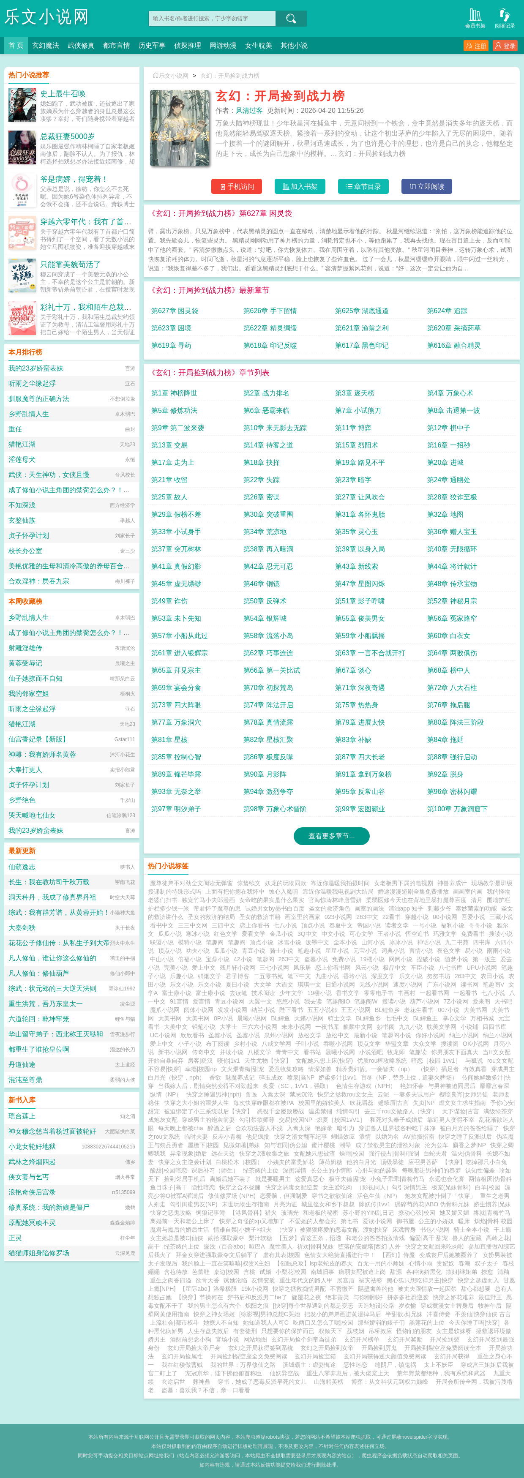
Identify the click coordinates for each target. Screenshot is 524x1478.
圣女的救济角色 (329, 908)
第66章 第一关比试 (271, 670)
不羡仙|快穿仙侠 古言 (483, 1314)
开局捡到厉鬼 (380, 1347)
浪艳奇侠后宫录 (32, 1192)
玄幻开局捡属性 (183, 1356)
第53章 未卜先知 (176, 618)
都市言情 (116, 45)
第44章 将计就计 (452, 566)
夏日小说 (237, 984)
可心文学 (361, 933)
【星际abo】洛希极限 (208, 1288)
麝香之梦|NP (469, 1145)
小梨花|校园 (291, 1271)
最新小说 (365, 1035)
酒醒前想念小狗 (190, 1339)
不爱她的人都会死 (312, 1221)
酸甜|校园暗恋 (168, 1170)
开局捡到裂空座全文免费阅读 (250, 1356)
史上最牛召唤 (63, 94)
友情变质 (263, 1280)
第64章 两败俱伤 (452, 653)
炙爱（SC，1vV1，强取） (297, 1086)
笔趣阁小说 (396, 1035)
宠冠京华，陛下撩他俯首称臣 (223, 1373)
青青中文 (287, 1052)
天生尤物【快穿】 (268, 1060)
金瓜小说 (281, 933)
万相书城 (482, 1018)
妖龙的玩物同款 (285, 883)
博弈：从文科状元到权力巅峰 (389, 1381)
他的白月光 (361, 1162)
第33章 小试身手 (176, 531)
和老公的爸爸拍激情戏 (375, 1238)
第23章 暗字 (353, 479)
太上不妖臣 (438, 1364)
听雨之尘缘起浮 (32, 383)
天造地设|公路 (376, 1305)
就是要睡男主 (273, 1178)
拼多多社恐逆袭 (407, 1297)
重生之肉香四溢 (170, 1280)
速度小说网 (408, 984)
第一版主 (484, 959)
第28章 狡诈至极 (452, 497)
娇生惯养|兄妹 (492, 1204)
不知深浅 (21, 505)
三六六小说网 (259, 1026)
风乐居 (302, 967)
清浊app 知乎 (405, 908)
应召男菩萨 (423, 1162)
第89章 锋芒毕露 (176, 774)
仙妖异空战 (284, 1373)
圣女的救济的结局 (211, 917)
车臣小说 (422, 967)
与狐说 (474, 1060)
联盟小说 (162, 942)
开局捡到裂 (446, 1339)
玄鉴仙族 (21, 520)
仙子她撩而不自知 (35, 678)
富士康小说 (176, 993)
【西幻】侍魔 (397, 1255)
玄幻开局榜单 (363, 1339)
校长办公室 (25, 550)
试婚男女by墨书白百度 (275, 908)
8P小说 (223, 1018)
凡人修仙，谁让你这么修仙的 (52, 958)
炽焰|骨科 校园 (493, 1221)
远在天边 (223, 1153)
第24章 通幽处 (448, 479)
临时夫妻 (196, 1136)
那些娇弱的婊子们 (381, 1322)
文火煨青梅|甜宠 (242, 1069)
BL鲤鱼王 (425, 1018)
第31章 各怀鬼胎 (360, 514)
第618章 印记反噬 (270, 345)
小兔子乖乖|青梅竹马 (397, 1178)
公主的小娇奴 (436, 1221)
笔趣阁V (493, 984)
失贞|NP (423, 1102)
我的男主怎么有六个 (214, 1305)
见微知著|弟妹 (241, 1145)
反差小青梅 (227, 1136)
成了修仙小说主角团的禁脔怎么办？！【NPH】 (79, 490)
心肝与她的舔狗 (377, 1170)
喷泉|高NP (300, 1077)
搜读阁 (449, 1043)
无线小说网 (374, 984)
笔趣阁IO (338, 1001)
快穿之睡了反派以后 (465, 1136)
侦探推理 (187, 45)
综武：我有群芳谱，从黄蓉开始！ (59, 912)
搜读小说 (501, 933)
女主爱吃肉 (337, 1187)
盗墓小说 (316, 959)
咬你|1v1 (228, 1060)
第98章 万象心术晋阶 (275, 809)
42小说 (243, 959)
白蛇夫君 (435, 1153)
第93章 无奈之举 (176, 791)
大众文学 (425, 1043)
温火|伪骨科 (467, 1153)
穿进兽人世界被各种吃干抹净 (397, 1128)
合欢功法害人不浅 (259, 1128)
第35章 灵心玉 (356, 531)
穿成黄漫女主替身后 (447, 1305)
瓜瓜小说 (170, 933)
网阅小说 (400, 959)
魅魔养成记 (240, 1077)
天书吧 (503, 1001)
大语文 (284, 984)
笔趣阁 (215, 942)
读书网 (469, 984)
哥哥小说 (480, 925)
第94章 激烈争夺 (268, 791)
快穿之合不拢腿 (240, 1187)
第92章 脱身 (445, 774)
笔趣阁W (365, 1001)
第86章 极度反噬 (268, 757)
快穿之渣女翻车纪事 (300, 1136)
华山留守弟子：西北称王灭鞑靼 (55, 1034)
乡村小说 (245, 1043)
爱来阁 (481, 1001)
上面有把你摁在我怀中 (235, 891)
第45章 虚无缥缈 (176, 583)
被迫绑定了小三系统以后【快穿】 (208, 1111)
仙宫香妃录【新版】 (38, 739)
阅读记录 (505, 17)
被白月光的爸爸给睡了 (469, 1128)
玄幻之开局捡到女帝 (328, 1347)
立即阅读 (427, 186)
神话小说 (429, 942)
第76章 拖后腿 (448, 705)
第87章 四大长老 (360, 757)
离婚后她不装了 (230, 1178)
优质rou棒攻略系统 (382, 1060)
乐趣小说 (182, 976)
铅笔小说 (204, 1026)
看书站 (312, 1052)
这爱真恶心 (310, 1178)
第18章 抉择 (261, 462)
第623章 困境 (171, 328)
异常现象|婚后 (188, 1153)
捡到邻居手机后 (184, 1178)
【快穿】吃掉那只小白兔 (474, 1162)
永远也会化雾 (446, 1178)
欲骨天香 (207, 1280)
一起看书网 (434, 993)
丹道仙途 (21, 1064)
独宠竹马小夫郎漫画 (208, 900)
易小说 (474, 950)
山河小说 (373, 942)
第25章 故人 (169, 497)
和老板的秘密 (320, 1212)
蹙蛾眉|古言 (393, 1102)
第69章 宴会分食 (176, 687)
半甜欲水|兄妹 (404, 1314)
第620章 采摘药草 (454, 328)
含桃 (249, 1271)
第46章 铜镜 (261, 583)
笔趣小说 (309, 950)
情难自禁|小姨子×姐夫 (242, 1229)
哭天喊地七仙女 (32, 815)
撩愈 (487, 1271)
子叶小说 (307, 1043)
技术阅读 (263, 993)
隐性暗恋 (203, 1187)
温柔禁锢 (320, 1111)
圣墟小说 (220, 1035)
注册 (476, 45)
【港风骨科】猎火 (253, 1212)
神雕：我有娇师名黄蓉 (42, 754)
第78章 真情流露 (268, 722)
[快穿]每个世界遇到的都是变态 (313, 1305)
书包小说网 (435, 1229)
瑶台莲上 (21, 1116)
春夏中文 (341, 925)
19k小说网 (255, 1288)
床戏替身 (404, 1229)
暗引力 (346, 1128)
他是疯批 (258, 1136)
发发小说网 (232, 1009)
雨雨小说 (498, 950)
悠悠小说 (288, 1001)
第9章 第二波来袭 (177, 427)
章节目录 (363, 186)
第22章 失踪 (261, 479)
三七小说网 (274, 967)
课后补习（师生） (215, 1170)
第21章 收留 (169, 479)
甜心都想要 (476, 1288)
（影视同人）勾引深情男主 (391, 1187)
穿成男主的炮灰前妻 (208, 1119)
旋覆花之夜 (306, 1297)
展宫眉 (346, 1280)
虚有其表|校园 (281, 1255)
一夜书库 (327, 1026)
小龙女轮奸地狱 (32, 1146)
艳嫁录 (324, 1128)
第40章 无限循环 (452, 549)
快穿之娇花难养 (453, 1297)
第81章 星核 (169, 739)
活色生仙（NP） (379, 1195)
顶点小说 (313, 925)
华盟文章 (397, 1043)
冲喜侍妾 (438, 1314)
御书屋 (405, 1221)
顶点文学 (369, 1043)
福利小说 (452, 925)
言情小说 (421, 950)
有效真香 (475, 1069)
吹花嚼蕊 (362, 1102)
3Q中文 (307, 933)
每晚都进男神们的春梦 (431, 1170)
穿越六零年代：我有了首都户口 (93, 222)
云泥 (383, 1094)
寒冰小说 (198, 933)
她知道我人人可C (266, 1322)
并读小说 (231, 1052)
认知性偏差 (480, 1170)
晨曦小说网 (252, 1018)
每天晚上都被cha (180, 1128)
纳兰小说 (263, 1009)
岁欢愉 (407, 1305)
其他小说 (294, 45)
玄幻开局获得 (453, 1356)
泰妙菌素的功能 (476, 908)
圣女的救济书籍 (260, 917)
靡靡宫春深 (494, 1086)
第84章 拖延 (445, 739)
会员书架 (475, 17)
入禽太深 (273, 1094)
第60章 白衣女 (448, 635)
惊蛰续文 (249, 883)
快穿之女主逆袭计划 (184, 1162)
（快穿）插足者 (438, 1069)
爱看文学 (253, 933)
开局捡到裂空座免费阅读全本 (444, 1347)
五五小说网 (356, 1009)
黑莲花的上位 (427, 1322)
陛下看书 (291, 1009)
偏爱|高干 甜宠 (428, 1238)
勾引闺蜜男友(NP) (194, 1204)
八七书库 (450, 967)
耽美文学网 (441, 1026)
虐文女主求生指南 (462, 1102)
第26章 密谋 (261, 497)
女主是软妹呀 (454, 1331)
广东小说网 (441, 984)
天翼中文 (260, 1001)
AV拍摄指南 (418, 1136)
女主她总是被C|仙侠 (176, 1238)
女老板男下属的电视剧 (403, 883)
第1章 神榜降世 (174, 393)
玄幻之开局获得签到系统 (262, 1347)
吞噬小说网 (338, 1043)
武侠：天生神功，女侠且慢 (49, 474)
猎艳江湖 (21, 444)
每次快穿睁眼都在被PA (263, 1102)
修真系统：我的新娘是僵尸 (49, 1207)
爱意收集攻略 (286, 1069)
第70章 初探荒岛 (268, 687)
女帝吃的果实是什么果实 (271, 900)
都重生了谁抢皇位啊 (38, 1049)
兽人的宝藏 (467, 1238)
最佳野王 (490, 1297)
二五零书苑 (268, 976)
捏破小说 (428, 959)
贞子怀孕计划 (28, 535)
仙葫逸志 (21, 866)
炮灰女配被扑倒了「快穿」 (440, 1195)
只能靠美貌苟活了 (70, 264)
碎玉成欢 (271, 1077)
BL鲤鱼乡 (387, 1009)
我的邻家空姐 (28, 693)
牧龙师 (396, 1052)
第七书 (349, 1221)
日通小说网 (340, 984)
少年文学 (291, 993)
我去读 (313, 1001)
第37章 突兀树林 (176, 549)
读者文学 (397, 925)
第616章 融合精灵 (454, 345)
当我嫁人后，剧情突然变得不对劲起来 (208, 1086)
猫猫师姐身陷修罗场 (38, 1253)
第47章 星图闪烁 (360, 583)
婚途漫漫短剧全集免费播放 (413, 891)
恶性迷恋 (355, 1364)
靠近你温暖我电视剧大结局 (338, 891)
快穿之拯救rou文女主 (345, 1094)
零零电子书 (378, 993)
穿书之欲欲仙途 (332, 1195)
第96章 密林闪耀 (452, 791)
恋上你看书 (254, 925)
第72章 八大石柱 (452, 687)
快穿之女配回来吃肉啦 (434, 1246)
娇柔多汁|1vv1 (337, 1077)
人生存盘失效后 (208, 1331)
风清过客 (249, 110)
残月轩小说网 (237, 967)
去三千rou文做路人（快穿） (401, 1111)
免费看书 (473, 933)
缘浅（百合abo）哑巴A (234, 1246)
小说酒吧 (371, 1052)
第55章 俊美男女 (360, 618)
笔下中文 (299, 976)
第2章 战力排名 (266, 393)
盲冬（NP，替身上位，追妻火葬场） (409, 1077)
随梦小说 (456, 959)
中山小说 (162, 959)
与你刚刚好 (368, 1297)
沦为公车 (436, 1145)
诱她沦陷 (235, 1280)
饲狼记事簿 (210, 1212)
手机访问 (236, 186)
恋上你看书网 (333, 967)
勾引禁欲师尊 (257, 1119)
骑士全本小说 (471, 1229)
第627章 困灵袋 (174, 310)
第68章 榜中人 (448, 670)
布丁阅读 (217, 1043)
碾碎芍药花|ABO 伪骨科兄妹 (432, 1204)
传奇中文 (204, 1052)
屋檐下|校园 (203, 1145)
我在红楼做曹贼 (182, 1364)
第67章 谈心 (353, 670)
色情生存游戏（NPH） (366, 1086)
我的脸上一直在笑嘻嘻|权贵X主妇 (226, 1263)
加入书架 (300, 186)
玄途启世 (173, 1381)
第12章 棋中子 (448, 427)
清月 (477, 900)
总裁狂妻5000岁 (67, 136)
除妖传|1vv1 (374, 1204)
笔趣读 (418, 1052)
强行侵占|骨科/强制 (393, 1153)
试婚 (265, 1271)
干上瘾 (502, 1229)
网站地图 (255, 1339)
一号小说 (425, 925)
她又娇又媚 (454, 1212)
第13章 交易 (169, 445)
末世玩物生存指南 (245, 1204)
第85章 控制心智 (176, 757)
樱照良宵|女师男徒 (463, 1094)
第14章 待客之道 (268, 445)
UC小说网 (163, 1035)
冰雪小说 (289, 942)
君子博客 (237, 976)
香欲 (215, 1077)
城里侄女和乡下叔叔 (328, 1204)
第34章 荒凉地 (265, 531)
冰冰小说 (401, 942)
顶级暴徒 (392, 1162)
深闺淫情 (294, 1170)
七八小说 (285, 925)
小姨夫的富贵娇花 (290, 1162)
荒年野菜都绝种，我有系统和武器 (441, 1373)
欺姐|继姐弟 (461, 1271)
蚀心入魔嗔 (283, 891)
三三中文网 (192, 925)
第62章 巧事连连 (268, 653)
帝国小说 (369, 925)
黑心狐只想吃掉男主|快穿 (420, 1280)
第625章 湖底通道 (362, 310)
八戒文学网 (276, 1043)
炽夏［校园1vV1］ (341, 1119)
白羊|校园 (487, 1187)
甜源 (396, 1271)
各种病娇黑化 (424, 1271)
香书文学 (348, 993)
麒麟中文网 (358, 1026)
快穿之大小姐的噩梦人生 (196, 1102)
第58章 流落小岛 (268, 635)
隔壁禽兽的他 (375, 1288)
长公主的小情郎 (331, 1170)
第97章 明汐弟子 (176, 809)
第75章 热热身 (356, 705)
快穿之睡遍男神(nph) (213, 1094)
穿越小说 (416, 917)
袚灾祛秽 (370, 1280)
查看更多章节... (331, 836)
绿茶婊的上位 (260, 1170)
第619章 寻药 (171, 345)
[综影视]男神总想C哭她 (269, 1314)
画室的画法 (369, 908)
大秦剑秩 (21, 927)
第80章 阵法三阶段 (455, 722)
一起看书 (465, 993)
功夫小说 (198, 950)
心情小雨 (420, 1263)
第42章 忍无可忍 (268, 566)
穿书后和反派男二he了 (257, 1297)
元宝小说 (365, 950)
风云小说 (367, 967)
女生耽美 (258, 45)
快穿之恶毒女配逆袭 (291, 1187)
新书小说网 (173, 1052)
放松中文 (337, 1035)
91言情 (179, 1001)
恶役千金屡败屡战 (280, 1111)
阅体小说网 (198, 1009)
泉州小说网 (279, 1035)
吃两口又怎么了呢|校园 (323, 1322)
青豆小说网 (229, 1001)
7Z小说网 (456, 1001)
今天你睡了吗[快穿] (474, 1322)
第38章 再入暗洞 (268, 549)
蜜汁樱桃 (323, 1145)
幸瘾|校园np (201, 1069)
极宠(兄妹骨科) (451, 1187)
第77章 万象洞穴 (176, 722)
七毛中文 (397, 1018)
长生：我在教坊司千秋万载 (49, 882)
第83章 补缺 (353, 739)
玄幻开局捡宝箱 (317, 1356)
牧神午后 (490, 1305)
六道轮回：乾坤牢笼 (38, 1019)
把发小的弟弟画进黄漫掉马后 (342, 1314)
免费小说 (344, 959)
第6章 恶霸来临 (266, 410)
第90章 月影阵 (265, 774)
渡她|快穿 (375, 1229)
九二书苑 (457, 942)
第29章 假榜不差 (176, 514)
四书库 (482, 942)
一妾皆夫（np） (392, 1069)
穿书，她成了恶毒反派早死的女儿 (262, 1381)
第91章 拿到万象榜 (363, 774)
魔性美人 (281, 1246)
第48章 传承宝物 (452, 583)
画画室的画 (468, 891)
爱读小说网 (377, 1221)
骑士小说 (281, 950)
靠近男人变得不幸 (451, 1119)
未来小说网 (296, 1026)
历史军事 (152, 45)
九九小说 (411, 1026)
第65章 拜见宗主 (176, 670)
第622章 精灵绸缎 (270, 328)
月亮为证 (285, 1204)
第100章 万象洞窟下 (457, 809)
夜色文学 (449, 950)
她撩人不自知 (221, 1322)
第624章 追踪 (447, 310)
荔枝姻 (355, 1331)
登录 (505, 45)
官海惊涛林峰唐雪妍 (335, 900)
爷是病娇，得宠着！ (74, 179)
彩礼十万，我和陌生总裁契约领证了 (101, 307)
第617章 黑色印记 (362, 345)
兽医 (251, 1094)
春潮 (464, 1263)
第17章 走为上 (172, 462)
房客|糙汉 (200, 1060)
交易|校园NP (295, 1119)
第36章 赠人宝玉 (452, 531)
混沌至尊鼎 (25, 1079)
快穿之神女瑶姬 (214, 1314)
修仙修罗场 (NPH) (232, 1195)
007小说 (448, 1009)
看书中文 (162, 925)
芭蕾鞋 (201, 1271)
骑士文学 (340, 1018)
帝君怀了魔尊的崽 (217, 908)
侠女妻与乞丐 (28, 1177)
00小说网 (445, 917)
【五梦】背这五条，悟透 (308, 1238)
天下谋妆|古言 (460, 1111)
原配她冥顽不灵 (32, 1222)
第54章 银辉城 (265, 618)
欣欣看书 (192, 1035)
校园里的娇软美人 (322, 1102)
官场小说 (227, 1339)
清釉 (503, 1271)
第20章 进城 (445, 462)
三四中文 (223, 925)
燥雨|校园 (352, 1153)
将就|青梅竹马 (491, 1212)
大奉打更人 (25, 769)
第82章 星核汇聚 (268, 739)
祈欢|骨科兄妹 (315, 1246)
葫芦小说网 (424, 1001)
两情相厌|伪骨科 (490, 1178)
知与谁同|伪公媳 (285, 1145)
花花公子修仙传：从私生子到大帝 (59, 942)
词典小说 (393, 950)
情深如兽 (320, 1069)
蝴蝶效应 (343, 1136)
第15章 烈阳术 (356, 445)
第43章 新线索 (356, 566)
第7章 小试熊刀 (358, 410)
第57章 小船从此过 (179, 635)
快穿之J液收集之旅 (264, 1153)
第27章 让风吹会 (360, 497)
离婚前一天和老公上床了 (182, 1221)
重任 (15, 429)
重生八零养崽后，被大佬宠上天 (347, 1373)
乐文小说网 (47, 16)
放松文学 (310, 1035)
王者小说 (389, 933)
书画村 (406, 993)
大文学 (262, 984)
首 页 (16, 45)
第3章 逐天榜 (354, 393)
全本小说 (345, 942)
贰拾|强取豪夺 (226, 1238)
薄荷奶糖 (330, 1162)
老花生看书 (419, 1009)
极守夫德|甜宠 (347, 1178)
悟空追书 (417, 933)
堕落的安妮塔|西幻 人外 (369, 1246)
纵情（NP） (166, 1094)
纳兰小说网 (464, 1035)
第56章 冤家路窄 (452, 618)
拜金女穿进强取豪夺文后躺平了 (217, 1255)
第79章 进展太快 (360, 722)
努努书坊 (438, 976)
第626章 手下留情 (270, 310)
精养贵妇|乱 (351, 1069)
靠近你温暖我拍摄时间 (340, 883)
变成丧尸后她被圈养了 (448, 1255)
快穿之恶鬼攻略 (170, 1212)
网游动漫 (223, 45)
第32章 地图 (445, 514)
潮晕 (345, 1145)
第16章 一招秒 (448, 445)
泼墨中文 (317, 942)
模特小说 (190, 942)
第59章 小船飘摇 (360, 635)
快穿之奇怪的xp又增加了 (252, 1221)
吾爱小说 (473, 917)
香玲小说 (355, 976)
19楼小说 (372, 959)
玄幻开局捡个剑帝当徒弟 (305, 1339)
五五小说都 (322, 1009)
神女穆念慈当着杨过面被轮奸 (52, 1131)
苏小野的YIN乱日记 (368, 1212)
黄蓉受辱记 (25, 663)
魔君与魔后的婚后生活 (179, 1229)
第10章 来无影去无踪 (275, 427)
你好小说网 (430, 1035)
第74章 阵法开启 (268, 705)
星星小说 (337, 950)
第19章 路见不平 (360, 462)
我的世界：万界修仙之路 (243, 1364)
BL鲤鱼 (280, 1018)
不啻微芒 (342, 1288)
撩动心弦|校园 (416, 1212)
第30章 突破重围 (268, 514)
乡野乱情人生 (28, 413)
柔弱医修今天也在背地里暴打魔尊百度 (416, 900)
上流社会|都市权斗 (174, 1322)
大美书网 (475, 1009)
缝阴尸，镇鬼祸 (395, 1364)
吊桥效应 (380, 1331)
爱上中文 (204, 967)
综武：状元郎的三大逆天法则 (52, 988)
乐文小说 (411, 976)
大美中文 (176, 1026)
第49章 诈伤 (169, 601)
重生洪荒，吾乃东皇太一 (45, 1003)
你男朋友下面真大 (454, 1052)
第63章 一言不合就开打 (370, 653)
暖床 (464, 1221)
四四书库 (494, 1026)
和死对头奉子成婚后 (396, 1119)
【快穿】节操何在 (199, 1297)
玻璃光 (290, 1212)
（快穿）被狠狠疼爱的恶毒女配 (317, 1229)
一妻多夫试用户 (414, 1094)
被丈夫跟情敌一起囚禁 (427, 1288)
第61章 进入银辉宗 (179, 653)
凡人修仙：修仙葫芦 (38, 973)
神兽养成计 (452, 883)
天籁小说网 (309, 1018)
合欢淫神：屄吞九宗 (38, 581)
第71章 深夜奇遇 (360, 687)
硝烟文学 (209, 976)
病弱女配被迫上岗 (362, 1271)
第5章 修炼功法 (174, 410)
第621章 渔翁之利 (362, 328)
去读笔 (238, 993)
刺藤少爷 (439, 908)
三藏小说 (501, 917)
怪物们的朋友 (414, 1331)
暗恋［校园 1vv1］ (436, 1060)
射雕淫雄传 (25, 648)
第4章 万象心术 (450, 393)
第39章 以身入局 (360, 549)
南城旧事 (322, 1271)
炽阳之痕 (257, 1305)
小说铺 (469, 1026)
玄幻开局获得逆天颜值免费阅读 (387, 1356)
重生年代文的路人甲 (306, 1280)
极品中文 (395, 967)
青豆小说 (253, 950)
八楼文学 (259, 1052)
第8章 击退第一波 (453, 410)
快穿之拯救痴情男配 (299, 1288)
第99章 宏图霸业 (360, 809)
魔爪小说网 (165, 1009)
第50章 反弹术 (265, 601)
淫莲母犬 (21, 459)
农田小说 (492, 976)
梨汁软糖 (260, 1238)
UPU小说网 (482, 967)
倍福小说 (190, 959)
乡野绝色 (21, 800)
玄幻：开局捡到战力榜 (229, 75)
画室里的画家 (302, 917)
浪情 (365, 1136)
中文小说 (333, 933)
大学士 (228, 1026)
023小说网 (338, 917)
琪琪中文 (309, 984)
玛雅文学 (445, 933)
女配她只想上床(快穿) (324, 1060)
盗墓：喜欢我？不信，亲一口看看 (205, 1390)
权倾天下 (330, 1331)
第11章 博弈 (353, 427)
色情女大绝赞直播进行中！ (339, 1255)
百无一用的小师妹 (380, 1263)
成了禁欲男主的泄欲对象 (387, 1145)
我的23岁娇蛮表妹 (35, 368)
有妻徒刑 (245, 1331)
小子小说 (190, 1043)
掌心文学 (454, 1018)
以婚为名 (387, 1136)
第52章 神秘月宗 (452, 601)
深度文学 (383, 976)
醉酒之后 (219, 1128)
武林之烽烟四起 (32, 1161)
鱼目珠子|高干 (168, 1187)
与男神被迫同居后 (451, 1086)
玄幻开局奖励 (406, 1339)
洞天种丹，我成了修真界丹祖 (52, 897)
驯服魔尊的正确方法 (38, 398)
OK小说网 (476, 1043)
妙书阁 (386, 1026)
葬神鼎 (201, 1381)
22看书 (391, 917)
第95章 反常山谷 (360, 791)
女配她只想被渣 (314, 1153)
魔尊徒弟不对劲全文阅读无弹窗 (191, 883)
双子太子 (486, 1263)
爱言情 (201, 1001)
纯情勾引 (348, 1111)
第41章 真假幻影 (176, 566)
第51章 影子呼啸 (360, 601)
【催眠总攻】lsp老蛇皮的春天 (313, 1263)
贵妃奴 (445, 1263)
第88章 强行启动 (452, 757)
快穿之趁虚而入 (478, 1280)
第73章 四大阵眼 (176, 705)
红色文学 (225, 933)
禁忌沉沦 (301, 1094)
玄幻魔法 (45, 45)
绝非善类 (337, 1297)
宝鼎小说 (217, 959)
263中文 (367, 917)
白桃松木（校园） (239, 1162)
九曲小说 (327, 976)
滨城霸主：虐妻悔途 (309, 1364)
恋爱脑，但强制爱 (283, 1195)
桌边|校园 (226, 1271)
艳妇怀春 (412, 1086)
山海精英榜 (329, 1381)
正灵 (15, 1237)
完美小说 (176, 967)
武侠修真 (81, 45)
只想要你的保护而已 (287, 1331)
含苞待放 (176, 1271)
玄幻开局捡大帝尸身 (195, 1347)
